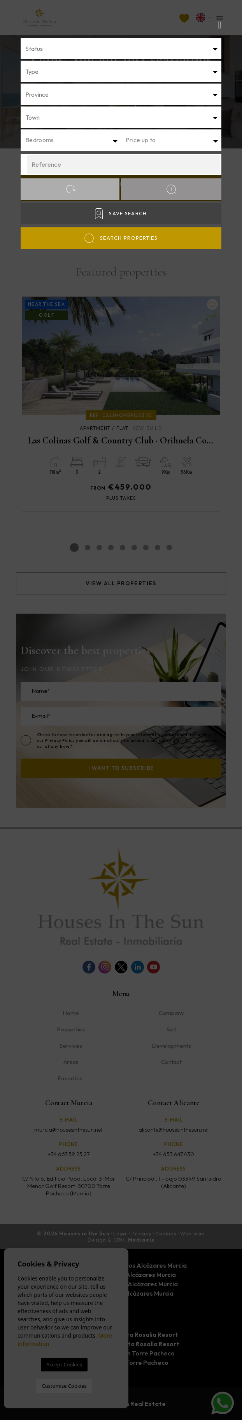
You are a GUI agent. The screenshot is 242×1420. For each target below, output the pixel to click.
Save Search (121, 213)
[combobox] (121, 48)
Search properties (121, 238)
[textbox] (123, 49)
